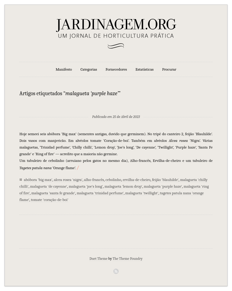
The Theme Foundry (128, 258)
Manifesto (64, 69)
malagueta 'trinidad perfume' (100, 193)
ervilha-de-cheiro (136, 179)
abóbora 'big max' (38, 179)
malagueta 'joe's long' (86, 186)
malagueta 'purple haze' (163, 186)
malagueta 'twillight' (142, 193)
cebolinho (113, 179)
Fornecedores (116, 69)
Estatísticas (144, 69)
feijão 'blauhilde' (165, 179)
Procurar (169, 69)
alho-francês (94, 179)
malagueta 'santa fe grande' (53, 193)
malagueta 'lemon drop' (123, 186)
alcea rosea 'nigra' (68, 179)
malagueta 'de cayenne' (48, 186)
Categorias (88, 69)
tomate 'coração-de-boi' (49, 199)
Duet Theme (98, 258)
